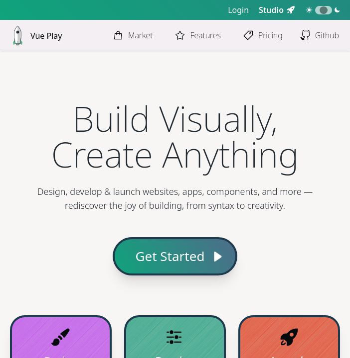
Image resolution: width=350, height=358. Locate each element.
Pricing (270, 35)
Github (327, 35)
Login (238, 9)
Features (205, 35)
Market (140, 35)
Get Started (170, 256)
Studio (271, 9)
